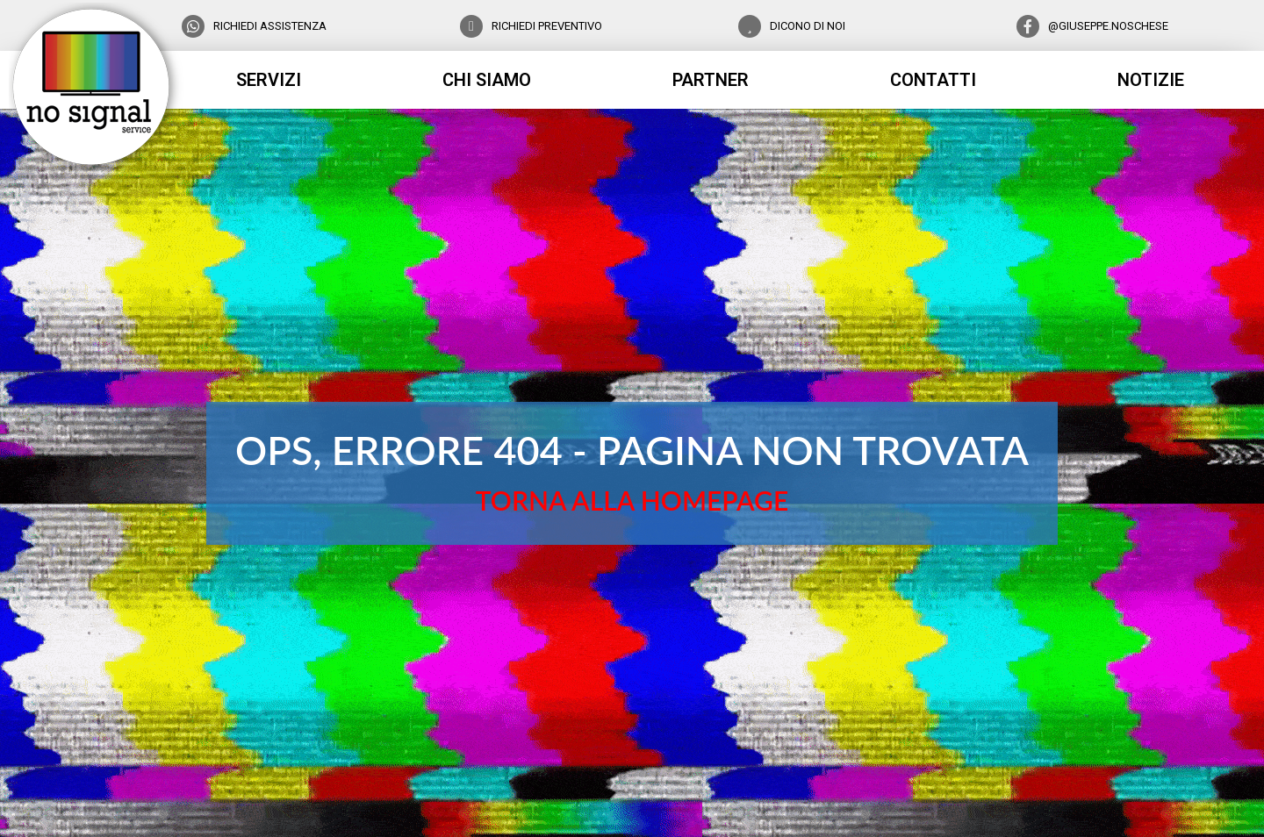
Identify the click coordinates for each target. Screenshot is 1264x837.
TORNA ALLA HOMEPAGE (631, 500)
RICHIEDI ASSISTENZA (270, 25)
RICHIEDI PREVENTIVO (547, 25)
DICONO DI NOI (807, 25)
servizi (268, 79)
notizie (1150, 79)
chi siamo (486, 79)
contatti (933, 79)
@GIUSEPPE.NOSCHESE (1108, 25)
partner (710, 79)
